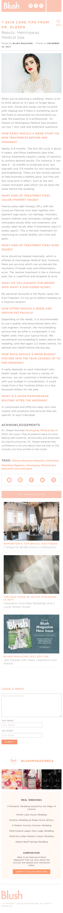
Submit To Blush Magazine (31, 872)
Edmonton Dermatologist (17, 468)
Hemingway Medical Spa (40, 430)
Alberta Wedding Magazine (28, 460)
